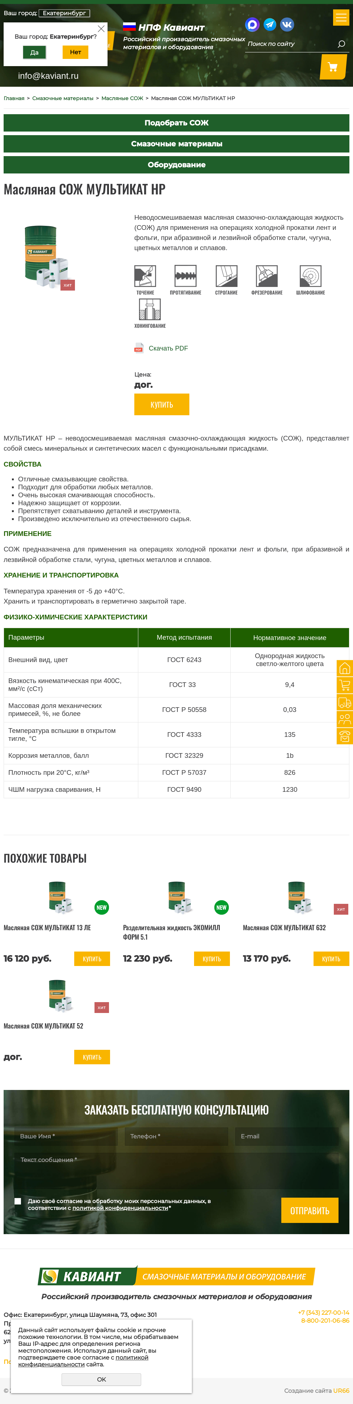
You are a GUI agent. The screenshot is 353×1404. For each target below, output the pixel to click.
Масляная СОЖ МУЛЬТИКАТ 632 (284, 927)
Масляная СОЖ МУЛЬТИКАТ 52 (43, 1025)
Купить (162, 404)
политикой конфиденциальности (120, 1208)
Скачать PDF (168, 348)
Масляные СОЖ (122, 98)
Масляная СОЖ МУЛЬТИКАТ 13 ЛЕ (47, 927)
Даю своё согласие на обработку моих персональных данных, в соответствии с (119, 1204)
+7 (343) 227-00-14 (323, 1312)
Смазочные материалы (62, 98)
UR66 (341, 1390)
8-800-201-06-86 (325, 1320)
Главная (14, 98)
